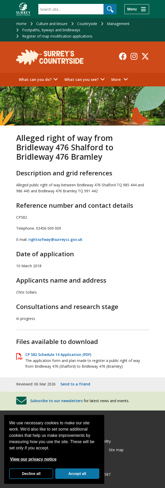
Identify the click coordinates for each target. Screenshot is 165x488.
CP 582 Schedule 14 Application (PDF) (58, 354)
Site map (116, 449)
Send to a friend (75, 384)
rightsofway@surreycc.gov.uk (55, 239)
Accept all (77, 474)
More (121, 79)
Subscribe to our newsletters (56, 400)
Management (118, 23)
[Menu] (136, 9)
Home (21, 23)
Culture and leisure (52, 23)
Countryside (87, 23)
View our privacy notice (33, 459)
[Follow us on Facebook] (123, 56)
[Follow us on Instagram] (134, 56)
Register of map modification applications (57, 36)
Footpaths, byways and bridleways (51, 29)
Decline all (31, 474)
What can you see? (81, 79)
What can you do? (35, 79)
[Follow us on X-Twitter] (145, 56)
